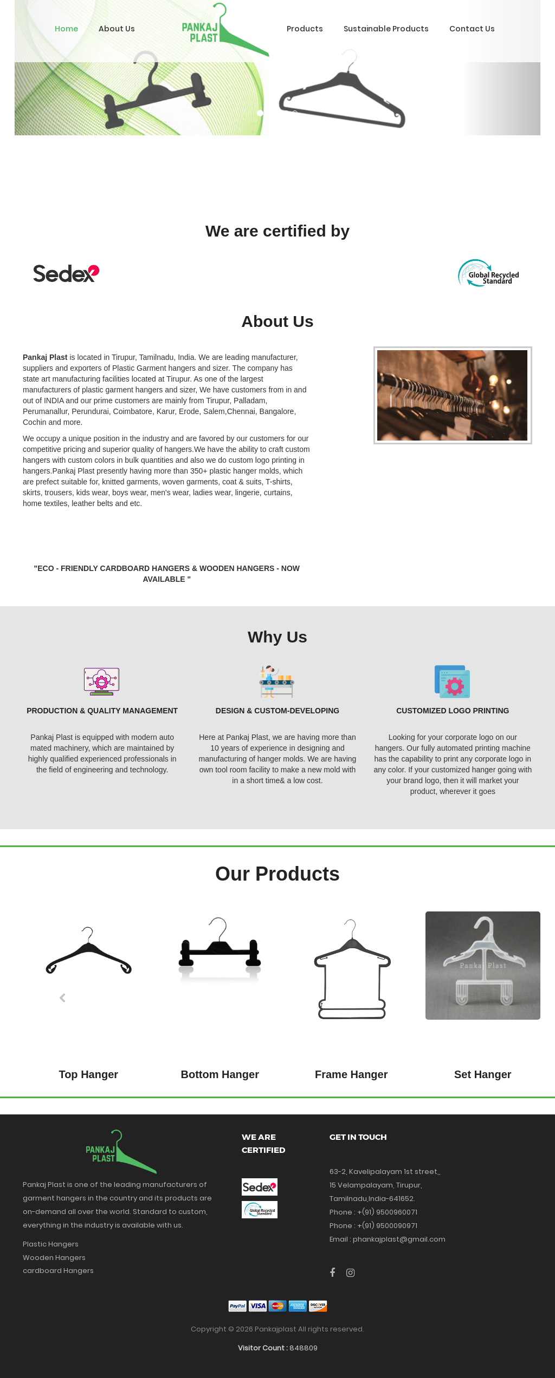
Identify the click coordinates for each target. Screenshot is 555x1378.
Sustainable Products (386, 28)
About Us (117, 28)
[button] (62, 998)
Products (305, 28)
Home (66, 28)
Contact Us (472, 28)
